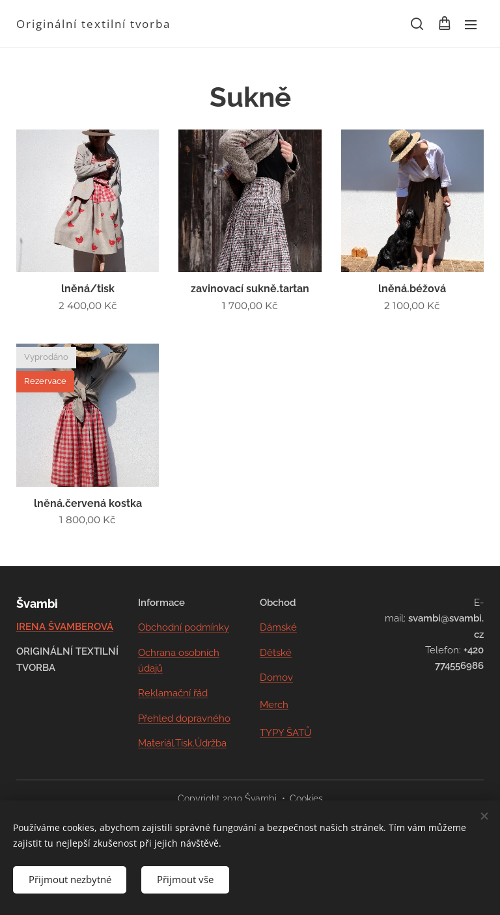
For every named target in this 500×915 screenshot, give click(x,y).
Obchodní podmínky (183, 627)
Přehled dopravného (184, 718)
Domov (276, 677)
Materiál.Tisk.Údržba (182, 743)
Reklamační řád (173, 693)
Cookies (306, 798)
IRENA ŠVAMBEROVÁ (64, 627)
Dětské (276, 652)
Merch (274, 705)
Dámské (278, 627)
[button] (417, 24)
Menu (471, 24)
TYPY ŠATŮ (285, 732)
